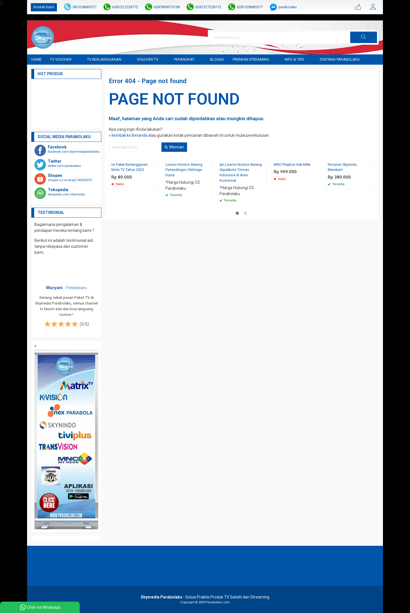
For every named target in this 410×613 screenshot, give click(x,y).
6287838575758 (167, 7)
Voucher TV (147, 59)
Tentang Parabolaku (339, 59)
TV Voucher (60, 59)
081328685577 (85, 7)
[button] (363, 37)
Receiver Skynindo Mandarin (342, 167)
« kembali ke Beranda (128, 135)
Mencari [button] (174, 147)
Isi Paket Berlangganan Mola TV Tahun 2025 (129, 167)
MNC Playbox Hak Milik (292, 164)
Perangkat (184, 59)
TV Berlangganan (104, 59)
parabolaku (287, 7)
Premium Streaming (251, 59)
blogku (217, 59)
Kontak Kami (44, 7)
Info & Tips (294, 59)
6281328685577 (250, 7)
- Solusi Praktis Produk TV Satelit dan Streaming (205, 597)
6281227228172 (125, 7)
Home (36, 59)
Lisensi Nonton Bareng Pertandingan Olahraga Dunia (183, 169)
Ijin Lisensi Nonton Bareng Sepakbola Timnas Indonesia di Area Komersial (241, 172)
